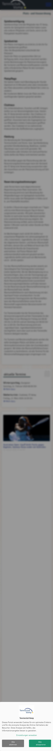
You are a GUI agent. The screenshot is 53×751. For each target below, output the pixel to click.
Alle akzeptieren (41, 743)
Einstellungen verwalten (26, 735)
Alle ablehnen (13, 743)
